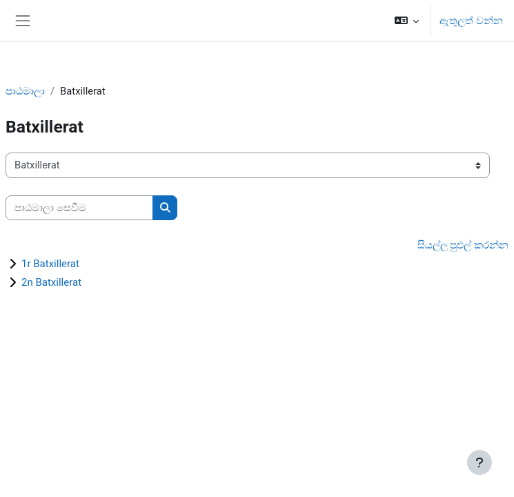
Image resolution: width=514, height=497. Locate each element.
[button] (407, 20)
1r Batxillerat (50, 263)
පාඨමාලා (25, 91)
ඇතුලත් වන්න (471, 20)
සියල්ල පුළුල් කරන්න (462, 245)
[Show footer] (479, 462)
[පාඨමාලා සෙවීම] (79, 207)
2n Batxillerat (51, 282)
